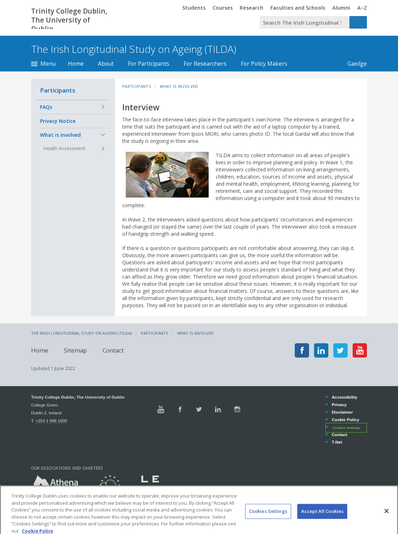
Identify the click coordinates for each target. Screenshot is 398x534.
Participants (57, 90)
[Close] (386, 519)
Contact (113, 350)
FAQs (46, 107)
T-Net (336, 442)
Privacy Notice (57, 121)
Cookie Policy (345, 419)
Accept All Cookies (322, 519)
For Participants (148, 64)
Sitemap (75, 350)
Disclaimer (342, 412)
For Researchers (205, 64)
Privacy (339, 404)
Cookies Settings (346, 427)
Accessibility (344, 397)
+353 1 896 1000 (51, 420)
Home (76, 64)
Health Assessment (64, 148)
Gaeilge (353, 64)
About (106, 64)
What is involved (60, 134)
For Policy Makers (264, 64)
